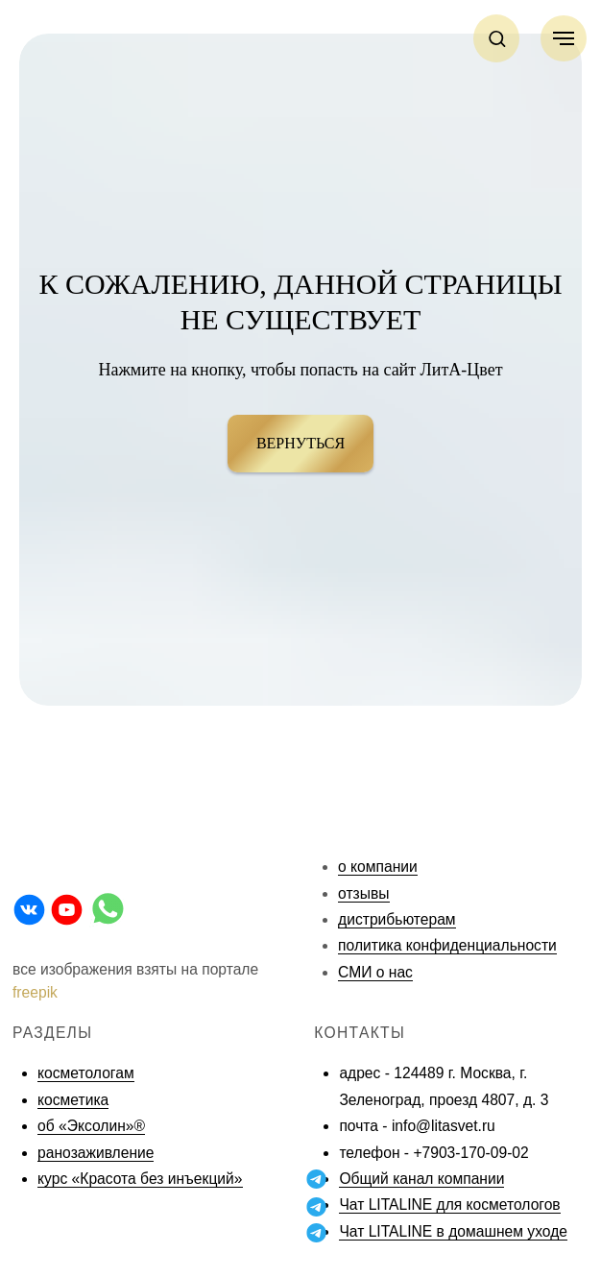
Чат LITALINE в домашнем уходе (453, 1231)
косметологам (85, 1073)
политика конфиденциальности (447, 945)
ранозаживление (95, 1152)
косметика (72, 1100)
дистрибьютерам (397, 919)
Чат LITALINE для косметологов (449, 1204)
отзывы (363, 893)
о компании (378, 866)
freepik (35, 992)
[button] (497, 38)
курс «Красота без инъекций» (139, 1178)
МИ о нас (381, 972)
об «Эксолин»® (91, 1126)
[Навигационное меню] (563, 38)
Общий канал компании (421, 1178)
